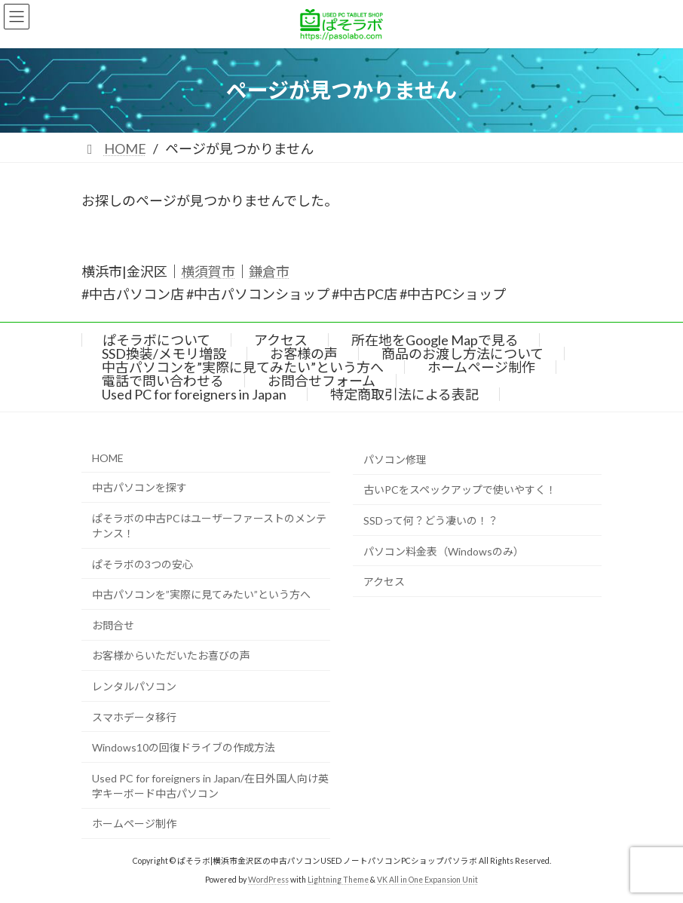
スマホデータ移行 (134, 716)
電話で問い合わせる (163, 380)
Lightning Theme (338, 879)
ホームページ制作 (481, 367)
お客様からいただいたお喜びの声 (171, 655)
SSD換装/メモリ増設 (164, 353)
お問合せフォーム (321, 380)
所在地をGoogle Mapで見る (435, 340)
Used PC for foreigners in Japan (194, 394)
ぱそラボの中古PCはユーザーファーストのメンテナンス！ (209, 526)
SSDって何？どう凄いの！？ (430, 520)
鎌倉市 (269, 271)
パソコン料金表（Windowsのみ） (443, 550)
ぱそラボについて (156, 340)
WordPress (268, 879)
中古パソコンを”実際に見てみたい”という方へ (243, 367)
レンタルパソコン (134, 686)
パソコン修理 (395, 459)
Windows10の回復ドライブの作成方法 (183, 747)
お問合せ (113, 625)
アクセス (281, 340)
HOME (108, 458)
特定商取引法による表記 (404, 394)
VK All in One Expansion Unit (427, 879)
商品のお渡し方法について (462, 353)
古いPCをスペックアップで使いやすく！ (459, 489)
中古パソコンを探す (139, 487)
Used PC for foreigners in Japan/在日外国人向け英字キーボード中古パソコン (210, 786)
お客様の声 (304, 353)
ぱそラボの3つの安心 (142, 563)
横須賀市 (208, 271)
